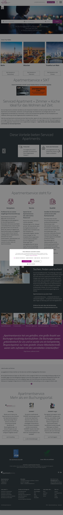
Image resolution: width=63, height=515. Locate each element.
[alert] (31, 257)
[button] (31, 264)
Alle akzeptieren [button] (26, 261)
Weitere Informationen (33, 255)
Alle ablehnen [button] (37, 261)
